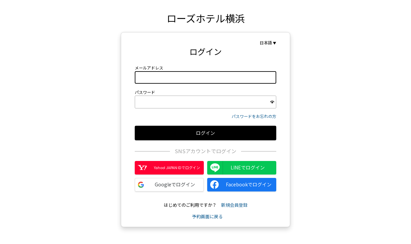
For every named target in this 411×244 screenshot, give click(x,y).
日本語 (266, 43)
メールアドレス (149, 67)
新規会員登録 (234, 205)
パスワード (145, 92)
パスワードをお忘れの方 (254, 116)
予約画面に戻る (207, 216)
